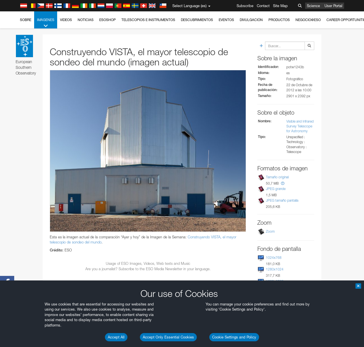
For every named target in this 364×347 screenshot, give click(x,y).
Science (313, 5)
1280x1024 (275, 269)
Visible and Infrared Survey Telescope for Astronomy (300, 126)
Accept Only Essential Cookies (168, 337)
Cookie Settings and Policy (234, 337)
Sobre (25, 20)
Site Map (280, 5)
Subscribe (245, 5)
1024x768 (274, 257)
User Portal (333, 5)
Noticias (86, 20)
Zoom (270, 231)
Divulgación (251, 20)
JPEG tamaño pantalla (282, 200)
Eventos (226, 20)
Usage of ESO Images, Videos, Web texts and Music (148, 263)
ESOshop (107, 20)
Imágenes (45, 23)
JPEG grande (276, 189)
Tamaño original (277, 177)
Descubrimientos (197, 20)
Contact (263, 5)
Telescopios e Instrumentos (148, 20)
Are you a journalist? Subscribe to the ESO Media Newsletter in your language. (148, 269)
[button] (282, 183)
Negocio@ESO (308, 20)
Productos (279, 20)
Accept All (116, 337)
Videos (66, 20)
